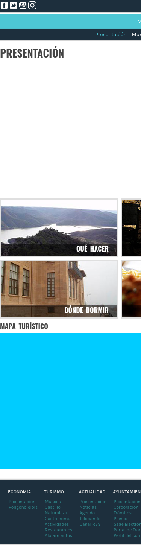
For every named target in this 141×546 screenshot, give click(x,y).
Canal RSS (90, 524)
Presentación (110, 34)
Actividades (57, 524)
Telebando (90, 518)
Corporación (126, 507)
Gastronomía (58, 518)
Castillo (53, 507)
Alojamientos (58, 535)
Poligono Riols (23, 507)
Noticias (88, 507)
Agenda (87, 512)
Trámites (123, 512)
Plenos (120, 518)
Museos (53, 501)
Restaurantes (58, 529)
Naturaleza (56, 512)
